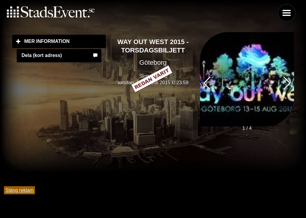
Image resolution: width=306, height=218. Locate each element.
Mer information (65, 41)
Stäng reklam (19, 190)
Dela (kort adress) (42, 55)
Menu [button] (287, 13)
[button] (287, 83)
